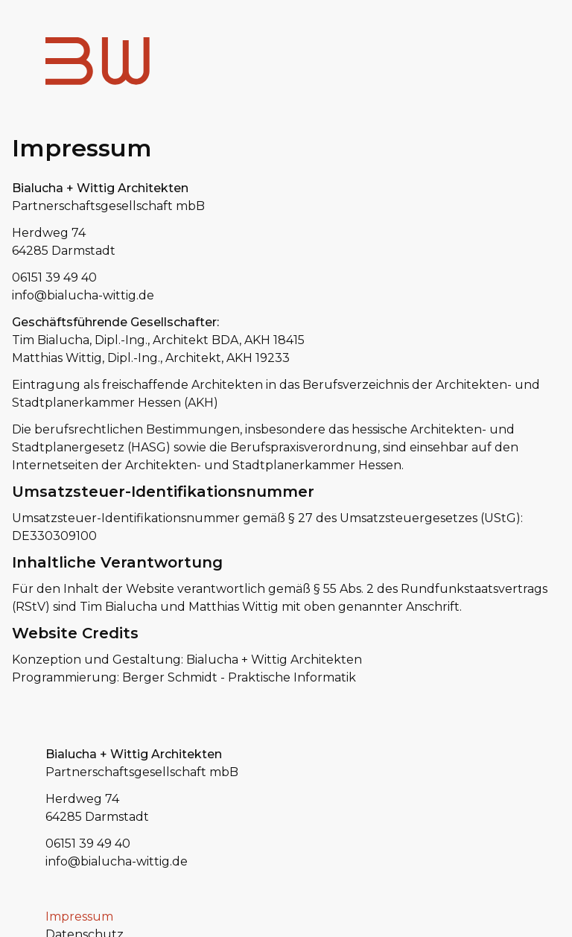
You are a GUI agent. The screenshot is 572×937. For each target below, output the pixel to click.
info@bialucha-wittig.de (83, 295)
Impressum (79, 916)
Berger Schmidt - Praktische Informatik (239, 677)
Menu (509, 54)
